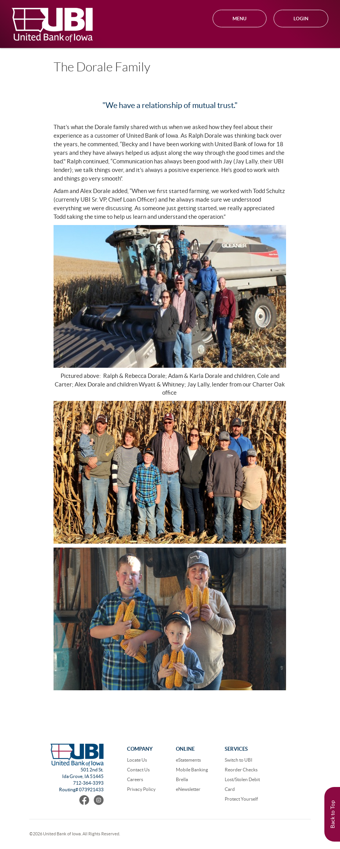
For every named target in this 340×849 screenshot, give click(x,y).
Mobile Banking (192, 769)
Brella (182, 779)
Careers (135, 779)
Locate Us (137, 759)
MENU (240, 18)
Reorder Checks (241, 769)
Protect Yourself (241, 798)
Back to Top (332, 814)
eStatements (188, 759)
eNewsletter (188, 789)
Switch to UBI (238, 759)
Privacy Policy (141, 789)
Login (300, 18)
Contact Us (138, 769)
